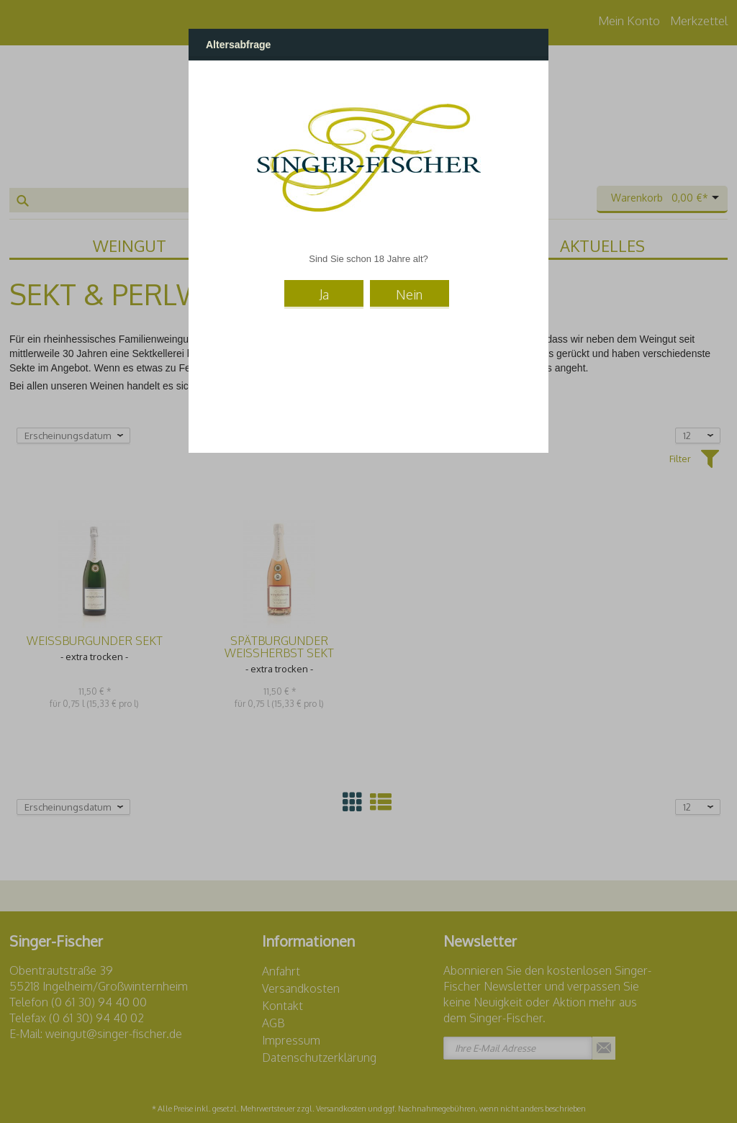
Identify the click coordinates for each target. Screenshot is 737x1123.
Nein (409, 294)
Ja (324, 294)
